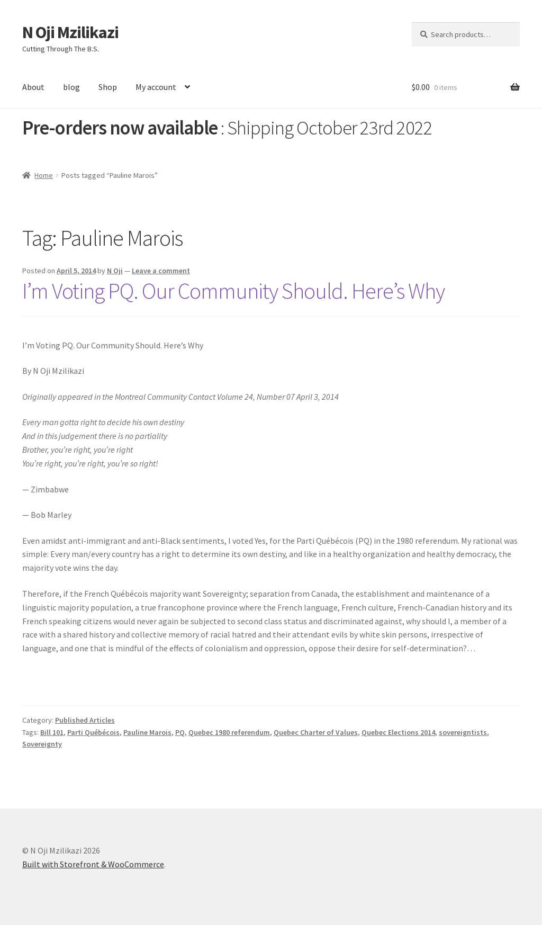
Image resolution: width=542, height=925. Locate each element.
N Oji (115, 270)
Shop (107, 87)
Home (43, 175)
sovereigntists (463, 732)
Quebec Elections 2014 (398, 732)
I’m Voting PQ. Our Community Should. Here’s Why (233, 290)
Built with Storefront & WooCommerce (93, 864)
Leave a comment (161, 270)
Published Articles (85, 720)
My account (156, 87)
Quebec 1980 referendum (229, 732)
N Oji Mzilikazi (70, 32)
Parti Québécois (93, 732)
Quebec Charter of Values (316, 732)
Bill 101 (52, 732)
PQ (180, 732)
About (33, 87)
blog (71, 87)
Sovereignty (42, 744)
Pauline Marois (147, 732)
